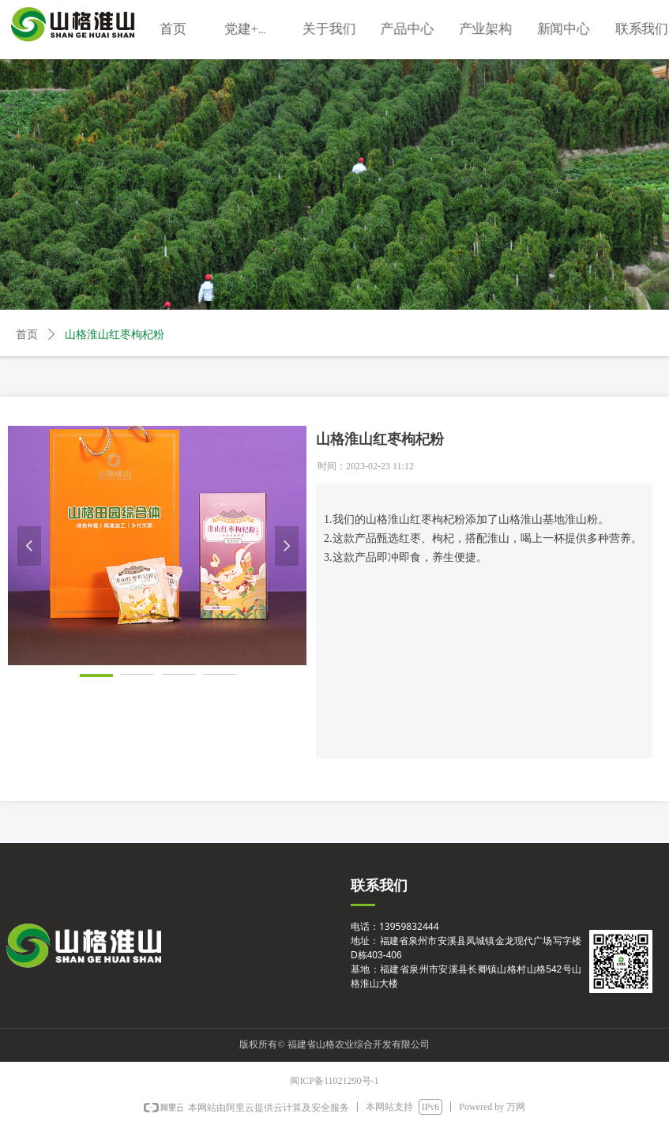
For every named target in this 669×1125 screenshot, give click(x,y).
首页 (27, 335)
